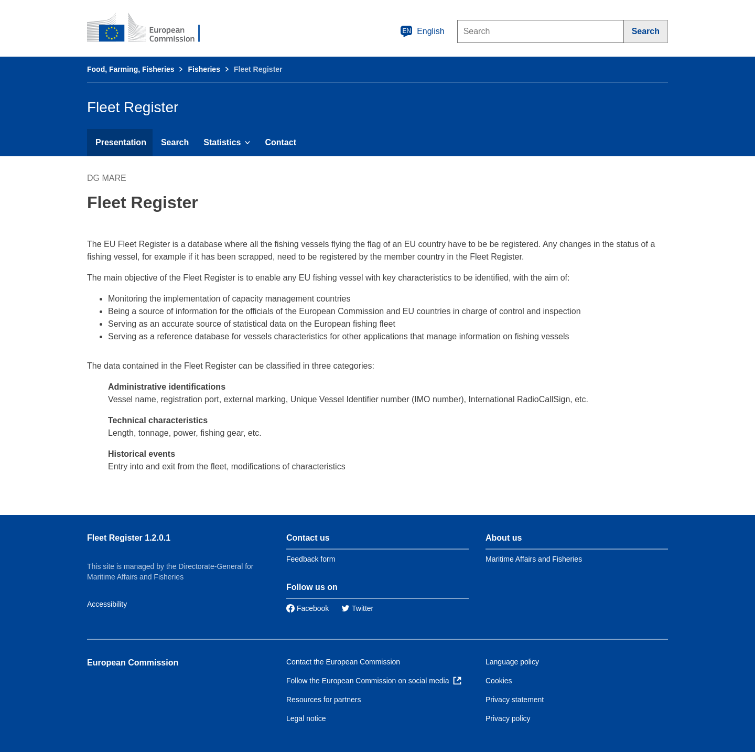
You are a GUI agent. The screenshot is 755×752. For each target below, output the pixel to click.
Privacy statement (515, 699)
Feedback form (310, 559)
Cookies (499, 680)
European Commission (132, 662)
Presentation (120, 142)
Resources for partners (323, 699)
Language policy (512, 662)
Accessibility (107, 604)
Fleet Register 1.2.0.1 (128, 537)
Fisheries (204, 69)
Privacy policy (508, 718)
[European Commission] (150, 28)
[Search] (646, 31)
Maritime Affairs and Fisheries (534, 559)
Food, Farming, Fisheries (130, 69)
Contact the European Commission (343, 662)
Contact (280, 142)
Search (175, 142)
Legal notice (306, 718)
